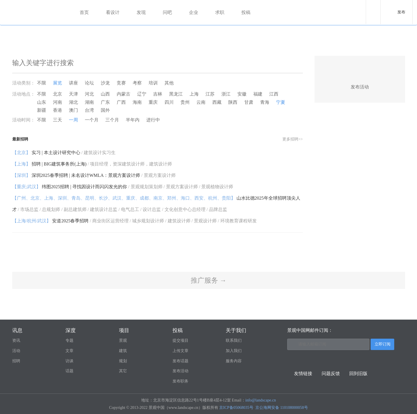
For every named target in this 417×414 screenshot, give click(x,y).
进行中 (153, 119)
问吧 (167, 12)
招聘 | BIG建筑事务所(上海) (92, 164)
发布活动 (180, 371)
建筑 (123, 351)
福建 (257, 94)
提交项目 (180, 340)
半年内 (132, 119)
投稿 (245, 12)
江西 (273, 94)
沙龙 (105, 82)
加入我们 (234, 351)
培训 (153, 82)
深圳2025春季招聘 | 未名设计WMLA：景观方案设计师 (94, 175)
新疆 (41, 110)
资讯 (16, 340)
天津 (73, 94)
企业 (193, 12)
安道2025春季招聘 (134, 220)
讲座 (73, 82)
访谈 (69, 361)
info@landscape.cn (260, 400)
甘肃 (248, 102)
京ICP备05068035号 (236, 407)
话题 (69, 371)
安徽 (241, 94)
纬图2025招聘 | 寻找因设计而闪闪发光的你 (122, 186)
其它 (123, 371)
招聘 (16, 361)
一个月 (91, 119)
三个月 (112, 119)
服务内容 (234, 361)
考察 (137, 82)
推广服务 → (209, 280)
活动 (16, 351)
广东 (105, 102)
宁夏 (280, 102)
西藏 (216, 102)
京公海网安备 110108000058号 (281, 407)
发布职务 (180, 381)
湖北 (73, 102)
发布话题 (180, 361)
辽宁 (141, 94)
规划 (123, 361)
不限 (41, 82)
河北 (89, 94)
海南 (137, 102)
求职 (219, 12)
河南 (57, 102)
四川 (169, 102)
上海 (194, 94)
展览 (57, 82)
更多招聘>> (292, 139)
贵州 (185, 102)
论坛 (89, 82)
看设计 (113, 12)
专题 (69, 340)
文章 (69, 351)
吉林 (157, 94)
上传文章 (180, 351)
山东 (41, 102)
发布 (401, 12)
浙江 (226, 94)
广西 (121, 102)
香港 (57, 110)
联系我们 (234, 340)
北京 (57, 94)
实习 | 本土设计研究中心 (64, 152)
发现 (141, 12)
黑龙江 (176, 94)
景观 (123, 340)
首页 (84, 12)
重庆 (153, 102)
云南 (201, 102)
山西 (105, 94)
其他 (169, 82)
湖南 (89, 102)
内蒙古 (123, 94)
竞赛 (121, 82)
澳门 (73, 110)
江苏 (210, 94)
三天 (57, 119)
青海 (264, 102)
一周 (73, 119)
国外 (105, 110)
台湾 (89, 110)
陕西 (232, 102)
